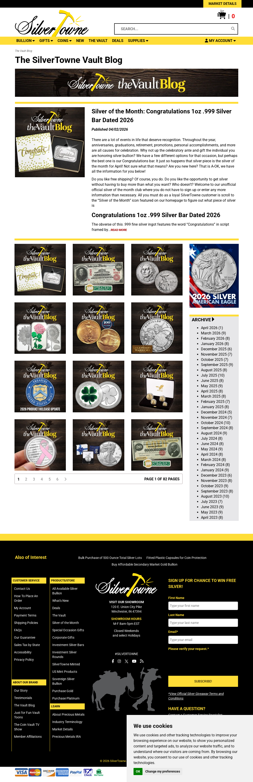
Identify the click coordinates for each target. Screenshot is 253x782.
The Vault (59, 615)
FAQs (18, 630)
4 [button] (42, 479)
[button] (226, 16)
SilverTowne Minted (66, 664)
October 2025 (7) (214, 359)
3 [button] (34, 479)
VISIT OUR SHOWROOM (126, 602)
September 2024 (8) (217, 428)
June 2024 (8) (212, 444)
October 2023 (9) (214, 486)
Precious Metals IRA (66, 736)
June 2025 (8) (212, 380)
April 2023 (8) (212, 517)
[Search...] (173, 29)
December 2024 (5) (216, 412)
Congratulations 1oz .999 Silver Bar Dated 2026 (156, 215)
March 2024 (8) (213, 459)
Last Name (176, 615)
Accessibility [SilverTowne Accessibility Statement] (23, 652)
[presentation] (203, 662)
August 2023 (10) (215, 496)
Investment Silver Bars (68, 645)
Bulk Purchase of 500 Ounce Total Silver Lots (110, 558)
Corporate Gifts (63, 637)
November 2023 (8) (216, 480)
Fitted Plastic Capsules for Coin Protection (176, 558)
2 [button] (26, 479)
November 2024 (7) (216, 417)
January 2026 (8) (215, 344)
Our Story (21, 690)
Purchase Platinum (65, 698)
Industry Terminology (67, 722)
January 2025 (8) (215, 407)
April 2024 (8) (212, 454)
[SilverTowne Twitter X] (126, 661)
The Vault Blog (24, 705)
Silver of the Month (65, 623)
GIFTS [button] (46, 40)
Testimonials (23, 698)
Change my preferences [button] (162, 771)
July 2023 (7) (212, 501)
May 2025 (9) (212, 386)
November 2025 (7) (216, 354)
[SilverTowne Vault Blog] (141, 661)
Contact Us (22, 588)
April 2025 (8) (212, 391)
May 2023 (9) (212, 512)
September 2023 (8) (217, 491)
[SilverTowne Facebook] (113, 661)
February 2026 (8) (215, 338)
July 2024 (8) (212, 438)
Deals (56, 608)
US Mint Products (64, 671)
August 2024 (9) (214, 433)
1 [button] (18, 479)
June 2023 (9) (212, 507)
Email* (173, 632)
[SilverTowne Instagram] (119, 661)
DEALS (117, 40)
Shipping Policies (26, 623)
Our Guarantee (24, 637)
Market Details (62, 729)
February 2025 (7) (215, 401)
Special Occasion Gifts (68, 630)
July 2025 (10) (213, 375)
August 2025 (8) (214, 370)
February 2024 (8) (215, 465)
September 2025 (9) (217, 365)
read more (119, 230)
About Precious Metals (68, 714)
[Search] (233, 29)
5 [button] (50, 479)
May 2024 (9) (212, 449)
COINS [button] (65, 40)
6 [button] (57, 479)
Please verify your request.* (188, 649)
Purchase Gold (62, 691)
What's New (60, 600)
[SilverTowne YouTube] (134, 661)
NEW (80, 40)
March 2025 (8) (213, 396)
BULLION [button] (25, 40)
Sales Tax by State (27, 645)
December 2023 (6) (216, 475)
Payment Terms (25, 615)
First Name (176, 598)
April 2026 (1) (212, 328)
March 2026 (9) (213, 333)
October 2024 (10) (215, 423)
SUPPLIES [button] (138, 40)
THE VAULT (98, 40)
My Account (22, 608)
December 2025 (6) (216, 349)
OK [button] (138, 771)
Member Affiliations (28, 736)
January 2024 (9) (215, 470)
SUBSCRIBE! (203, 681)
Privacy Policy (24, 659)
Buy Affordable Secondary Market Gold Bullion (144, 564)
